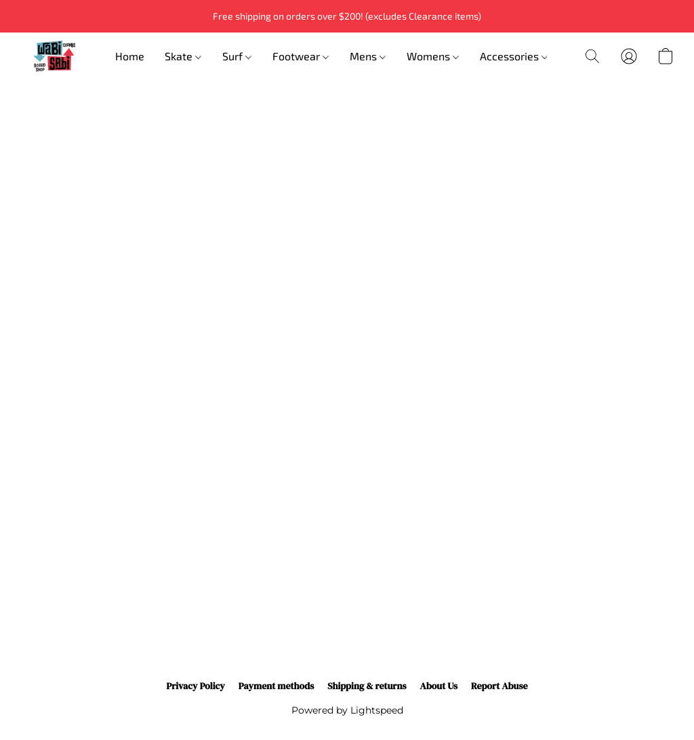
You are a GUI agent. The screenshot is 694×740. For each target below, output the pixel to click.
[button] (54, 56)
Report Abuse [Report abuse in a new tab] (499, 686)
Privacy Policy (195, 686)
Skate (183, 55)
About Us (438, 686)
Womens (433, 55)
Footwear (300, 55)
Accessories (514, 55)
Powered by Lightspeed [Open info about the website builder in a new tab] (347, 710)
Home (129, 55)
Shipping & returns (366, 686)
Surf (236, 55)
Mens (368, 55)
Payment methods (276, 686)
